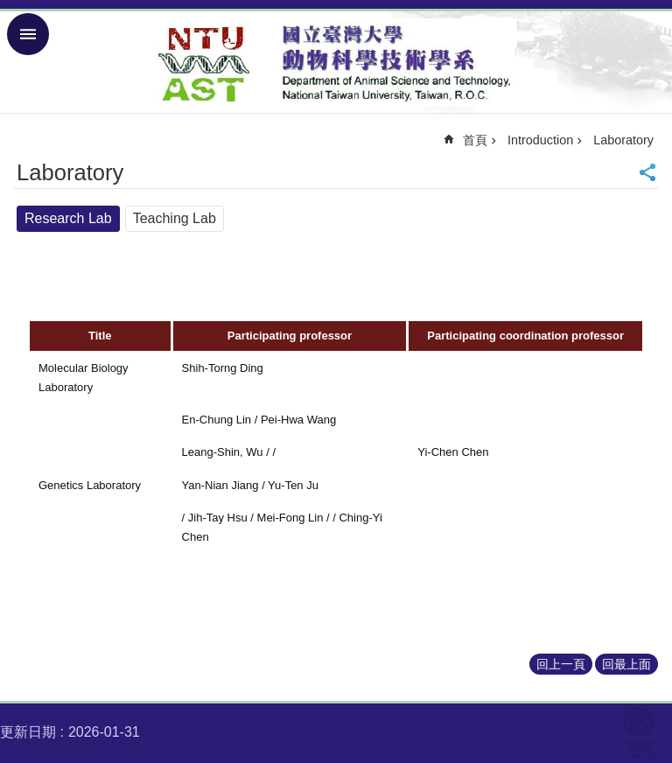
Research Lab (68, 218)
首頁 (475, 140)
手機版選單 (28, 34)
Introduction (540, 140)
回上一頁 (560, 664)
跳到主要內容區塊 (9, 9)
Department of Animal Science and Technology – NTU (336, 62)
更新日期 (28, 731)
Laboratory (623, 140)
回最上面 (626, 664)
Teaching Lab (174, 218)
